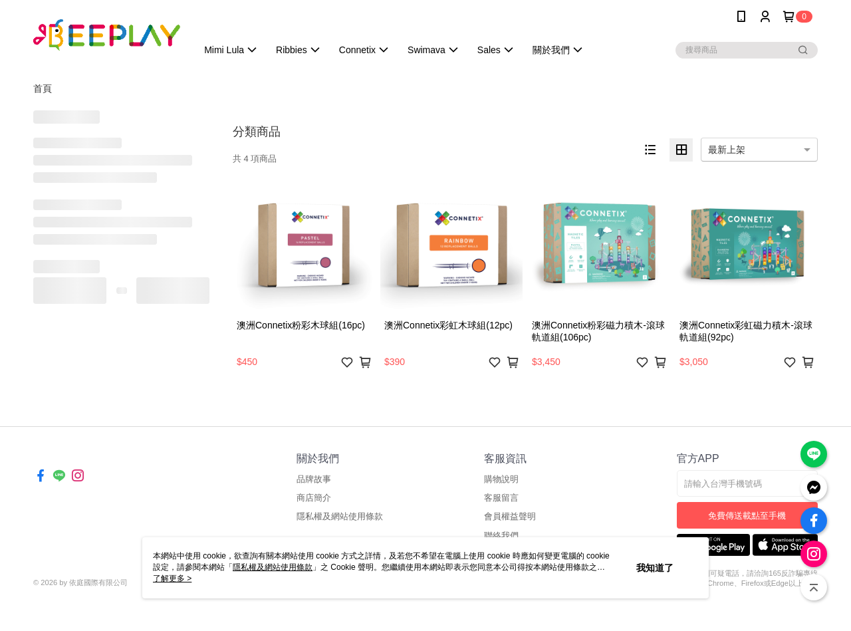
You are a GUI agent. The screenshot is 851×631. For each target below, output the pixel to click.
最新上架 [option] (726, 149)
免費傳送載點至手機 (747, 516)
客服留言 (501, 498)
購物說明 (501, 479)
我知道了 (654, 568)
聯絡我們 (501, 536)
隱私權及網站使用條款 (340, 516)
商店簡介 (314, 498)
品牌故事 (314, 479)
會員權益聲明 (510, 516)
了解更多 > (172, 578)
